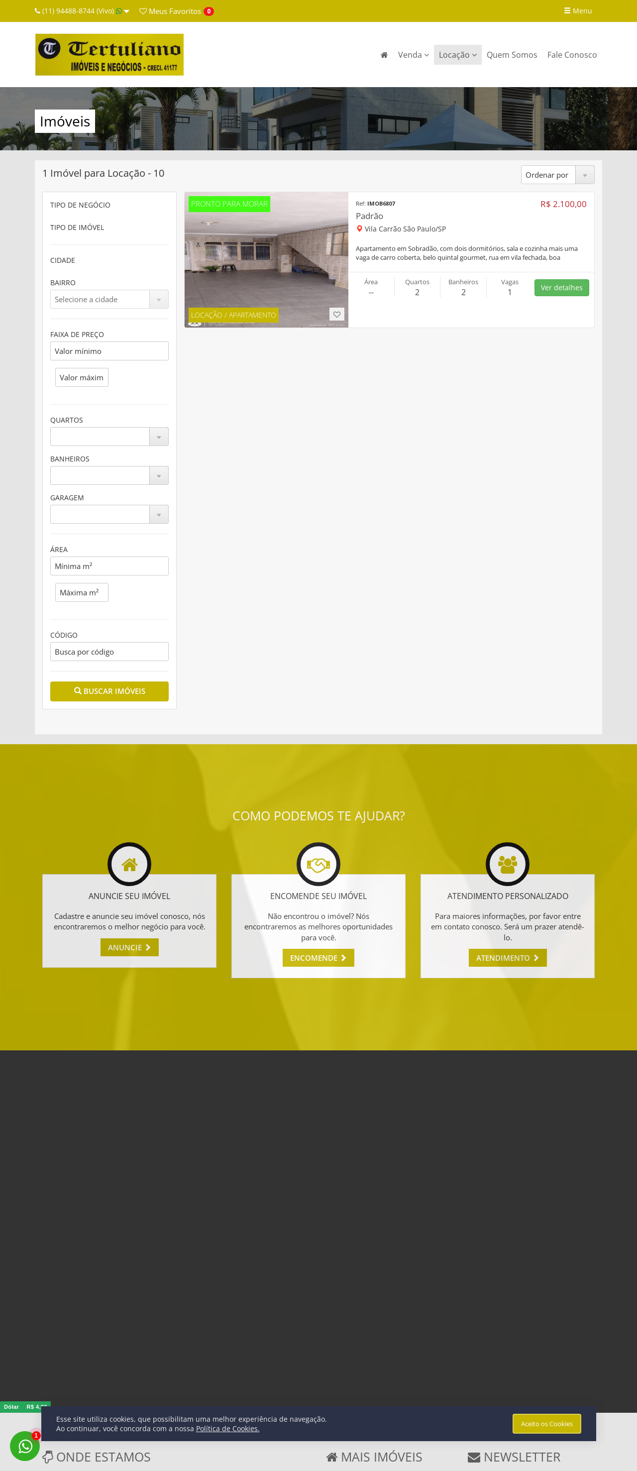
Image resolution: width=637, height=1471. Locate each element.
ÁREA (59, 549)
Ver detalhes (562, 287)
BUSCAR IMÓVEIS (109, 691)
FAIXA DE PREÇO (77, 334)
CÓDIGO (64, 635)
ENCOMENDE (318, 958)
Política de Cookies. (228, 1428)
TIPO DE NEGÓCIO (80, 205)
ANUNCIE (129, 947)
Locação (458, 54)
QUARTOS (66, 420)
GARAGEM (67, 497)
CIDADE (62, 260)
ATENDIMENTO (507, 958)
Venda (413, 54)
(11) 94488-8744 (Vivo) (82, 10)
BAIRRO (63, 282)
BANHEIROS (70, 458)
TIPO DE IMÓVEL (77, 227)
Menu (578, 10)
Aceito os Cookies (547, 1423)
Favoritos (170, 11)
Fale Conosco (572, 54)
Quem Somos (512, 54)
